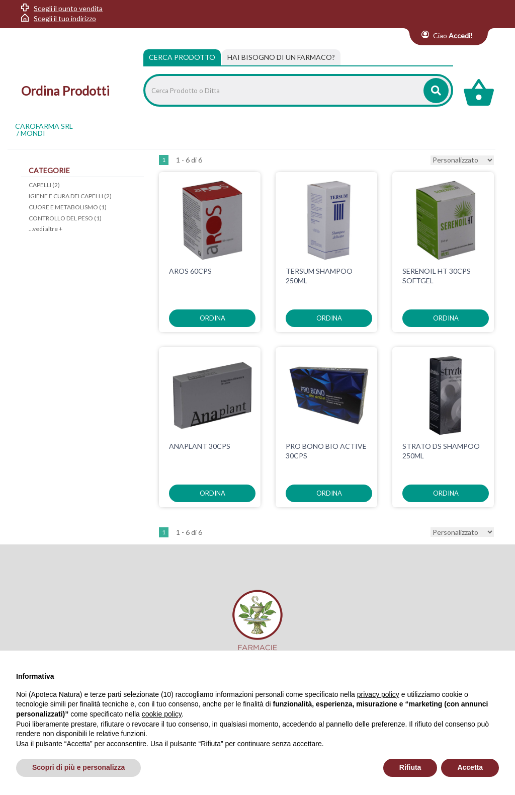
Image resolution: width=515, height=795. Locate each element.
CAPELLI (44, 185)
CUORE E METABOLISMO (68, 207)
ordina (212, 318)
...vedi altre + (45, 228)
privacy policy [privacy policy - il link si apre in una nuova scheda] (378, 694)
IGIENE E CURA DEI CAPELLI (70, 196)
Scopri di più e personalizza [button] (78, 767)
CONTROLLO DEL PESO (65, 218)
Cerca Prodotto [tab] (182, 57)
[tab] (281, 57)
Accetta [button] (470, 767)
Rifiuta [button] (410, 767)
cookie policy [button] (162, 714)
